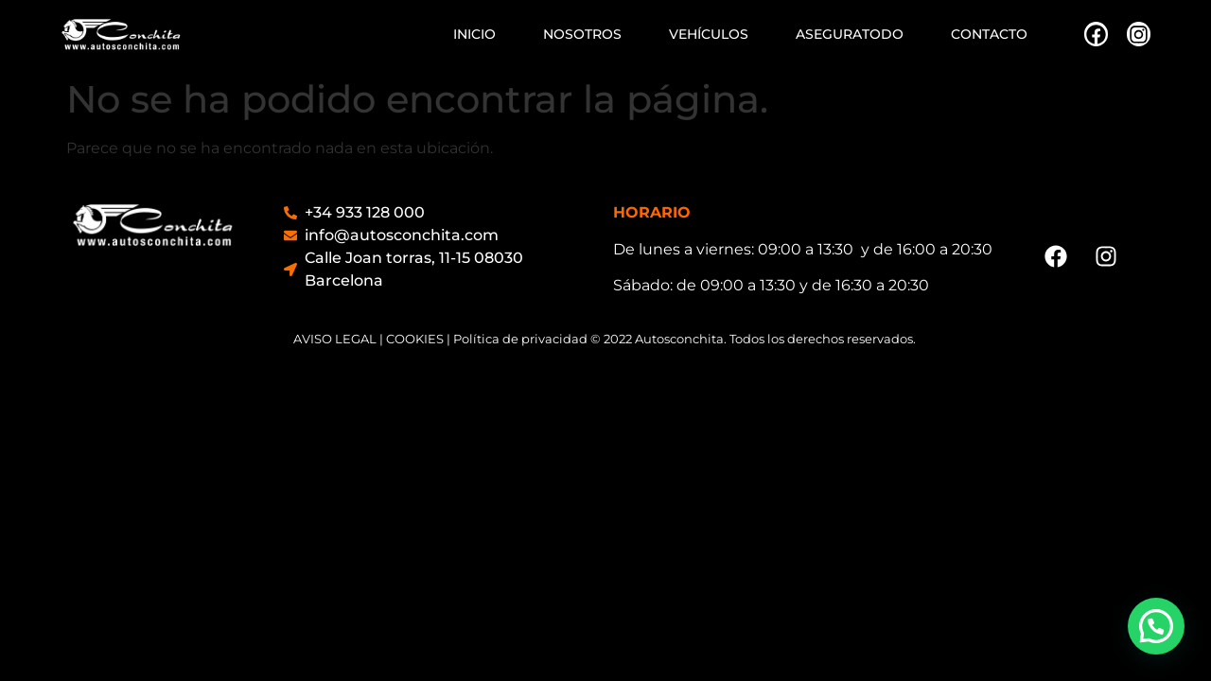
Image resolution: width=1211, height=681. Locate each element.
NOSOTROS (582, 34)
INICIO (474, 34)
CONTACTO (989, 34)
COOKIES (415, 338)
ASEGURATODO (850, 34)
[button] (1156, 626)
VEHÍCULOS (708, 34)
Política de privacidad (520, 338)
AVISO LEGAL (335, 338)
